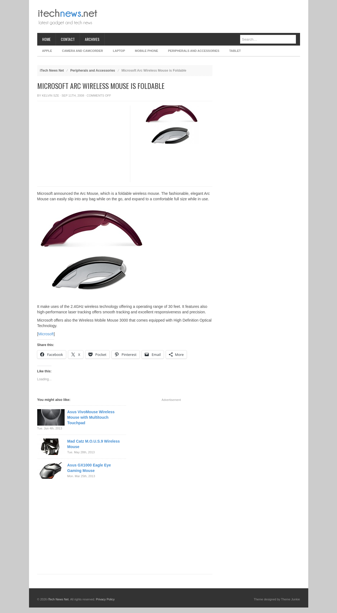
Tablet (235, 50)
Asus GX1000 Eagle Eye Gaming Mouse (89, 468)
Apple (47, 50)
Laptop (119, 50)
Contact (68, 39)
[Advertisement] (200, 16)
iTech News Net (52, 70)
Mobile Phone (146, 50)
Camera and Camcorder (82, 50)
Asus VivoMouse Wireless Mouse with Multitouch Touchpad (91, 417)
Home (46, 39)
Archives (92, 39)
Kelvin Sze (50, 95)
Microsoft (46, 334)
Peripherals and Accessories (193, 50)
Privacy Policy (105, 599)
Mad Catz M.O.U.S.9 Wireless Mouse (93, 444)
